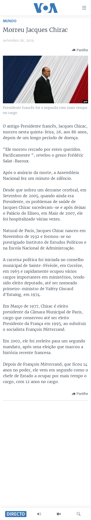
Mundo (10, 21)
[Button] (80, 50)
